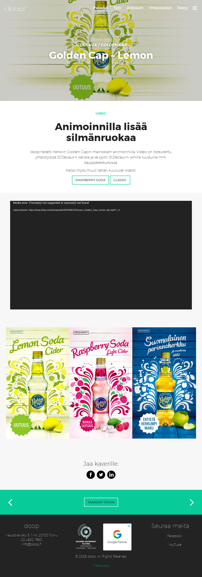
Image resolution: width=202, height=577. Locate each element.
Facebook (174, 536)
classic (120, 180)
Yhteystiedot (160, 8)
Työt (117, 8)
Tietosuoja (101, 565)
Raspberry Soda (90, 180)
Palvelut (100, 8)
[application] (101, 255)
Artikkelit (135, 8)
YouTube (174, 545)
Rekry (182, 8)
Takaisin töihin (101, 502)
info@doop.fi (32, 544)
